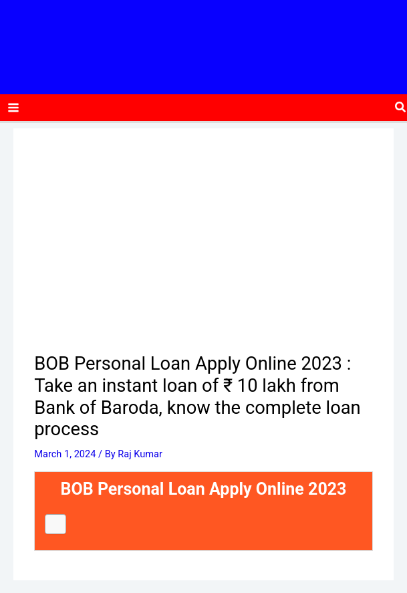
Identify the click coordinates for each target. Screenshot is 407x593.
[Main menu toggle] (13, 111)
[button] (401, 111)
